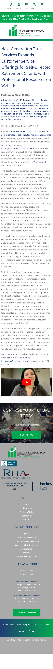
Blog (25, 624)
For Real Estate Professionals (26, 541)
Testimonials (26, 516)
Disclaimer (45, 624)
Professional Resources (26, 556)
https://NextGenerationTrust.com (17, 148)
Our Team (26, 504)
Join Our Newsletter (26, 612)
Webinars (27, 552)
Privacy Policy (34, 624)
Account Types (26, 570)
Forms (5, 624)
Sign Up (26, 6)
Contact (11, 6)
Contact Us (26, 434)
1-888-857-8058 (29, 590)
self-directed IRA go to (19, 357)
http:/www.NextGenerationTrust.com (19, 361)
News (19, 624)
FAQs (26, 534)
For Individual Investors (26, 537)
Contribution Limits (26, 574)
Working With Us (26, 512)
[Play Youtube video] (26, 382)
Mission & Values (26, 508)
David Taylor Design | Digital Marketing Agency (26, 640)
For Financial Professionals (26, 545)
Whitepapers (26, 549)
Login (19, 6)
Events (13, 624)
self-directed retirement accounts (34, 134)
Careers (26, 519)
